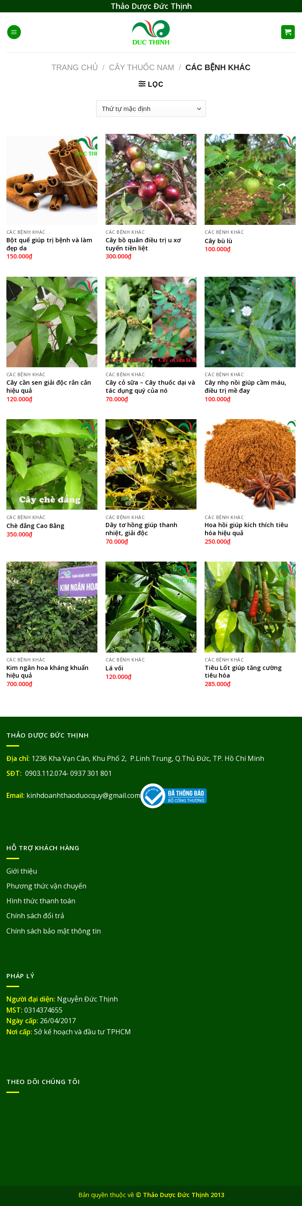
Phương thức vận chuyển (46, 886)
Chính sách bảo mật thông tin (53, 931)
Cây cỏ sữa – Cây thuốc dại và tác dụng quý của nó (150, 386)
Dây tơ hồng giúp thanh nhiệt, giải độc (141, 529)
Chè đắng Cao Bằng (35, 526)
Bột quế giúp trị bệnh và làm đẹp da (49, 244)
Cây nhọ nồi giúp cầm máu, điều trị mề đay (245, 386)
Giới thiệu (21, 871)
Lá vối (114, 668)
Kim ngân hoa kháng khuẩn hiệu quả (47, 672)
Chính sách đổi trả (35, 915)
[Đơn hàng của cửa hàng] (150, 108)
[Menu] (14, 32)
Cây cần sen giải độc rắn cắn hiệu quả (48, 386)
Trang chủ (74, 67)
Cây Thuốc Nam (141, 67)
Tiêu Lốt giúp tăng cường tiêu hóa (243, 672)
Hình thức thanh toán (40, 900)
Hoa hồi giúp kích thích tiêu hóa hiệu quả (246, 529)
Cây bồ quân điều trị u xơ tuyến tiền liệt (143, 244)
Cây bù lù (218, 241)
